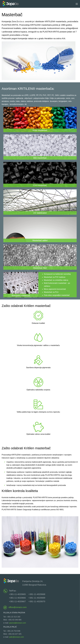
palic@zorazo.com (16, 637)
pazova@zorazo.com (17, 623)
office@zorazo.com (17, 607)
